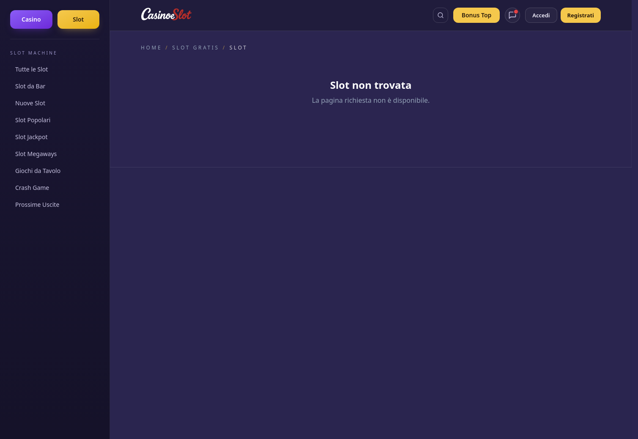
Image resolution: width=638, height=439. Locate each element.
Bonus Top (477, 15)
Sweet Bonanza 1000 (527, 222)
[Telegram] (209, 249)
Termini (418, 425)
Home (151, 47)
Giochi (388, 246)
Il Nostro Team (280, 210)
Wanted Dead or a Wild (530, 270)
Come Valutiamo (283, 222)
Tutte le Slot (31, 69)
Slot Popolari (32, 120)
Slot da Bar (30, 86)
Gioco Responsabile (518, 353)
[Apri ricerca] (440, 15)
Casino (31, 19)
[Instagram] (168, 249)
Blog (385, 258)
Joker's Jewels (517, 234)
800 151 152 (419, 353)
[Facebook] (148, 249)
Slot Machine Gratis (406, 222)
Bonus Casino (398, 234)
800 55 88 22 (268, 353)
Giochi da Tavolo (37, 171)
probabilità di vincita (433, 341)
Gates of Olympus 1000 (530, 210)
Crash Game (32, 188)
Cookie (397, 425)
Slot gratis (195, 47)
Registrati (580, 15)
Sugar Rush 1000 (521, 258)
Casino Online (398, 210)
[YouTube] (189, 249)
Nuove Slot (30, 103)
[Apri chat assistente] (512, 15)
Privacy (377, 425)
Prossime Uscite (37, 204)
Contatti (271, 258)
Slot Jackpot (31, 137)
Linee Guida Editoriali (289, 234)
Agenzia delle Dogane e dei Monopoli (424, 387)
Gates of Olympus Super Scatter (542, 246)
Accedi (541, 15)
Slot (78, 19)
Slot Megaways (36, 154)
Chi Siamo (274, 246)
